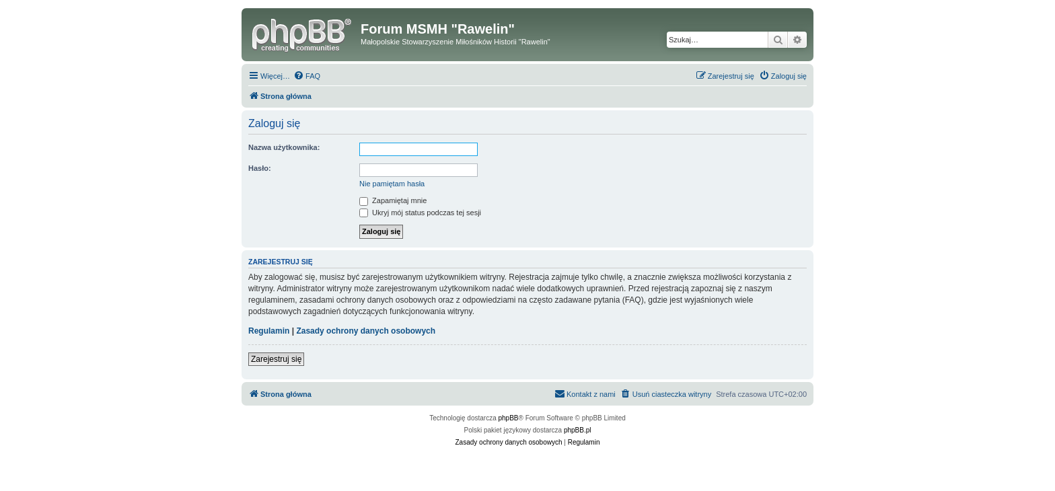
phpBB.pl (577, 430)
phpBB (509, 418)
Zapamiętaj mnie (393, 200)
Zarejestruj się (276, 359)
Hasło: (259, 168)
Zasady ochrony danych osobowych (365, 331)
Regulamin (268, 331)
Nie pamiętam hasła (392, 184)
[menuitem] (306, 76)
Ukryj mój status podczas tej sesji (420, 213)
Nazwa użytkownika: (284, 147)
